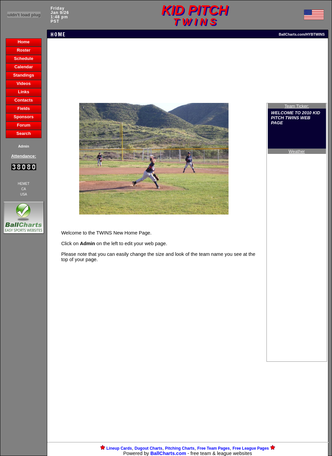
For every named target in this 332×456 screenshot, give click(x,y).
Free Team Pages (213, 448)
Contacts (23, 100)
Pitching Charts (180, 448)
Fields (23, 108)
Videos (24, 83)
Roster (23, 50)
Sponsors (24, 116)
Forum (23, 125)
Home (24, 41)
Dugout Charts (148, 448)
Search (23, 133)
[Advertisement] (24, 350)
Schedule (23, 58)
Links (23, 91)
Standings (23, 75)
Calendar (23, 66)
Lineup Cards (119, 448)
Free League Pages (251, 448)
